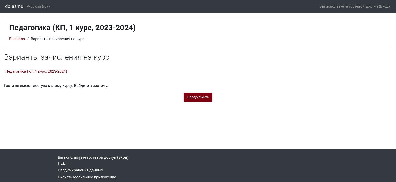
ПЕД (62, 163)
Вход (384, 6)
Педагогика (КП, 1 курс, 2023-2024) (36, 71)
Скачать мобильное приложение (87, 177)
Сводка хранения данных (80, 170)
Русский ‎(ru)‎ (37, 6)
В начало (17, 39)
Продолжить (198, 97)
